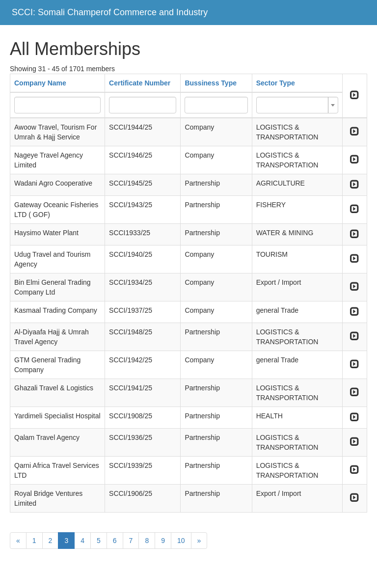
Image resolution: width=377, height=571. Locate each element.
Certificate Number (139, 83)
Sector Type (275, 83)
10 (181, 540)
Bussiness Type (211, 83)
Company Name (40, 83)
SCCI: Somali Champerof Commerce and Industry (110, 12)
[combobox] (297, 105)
